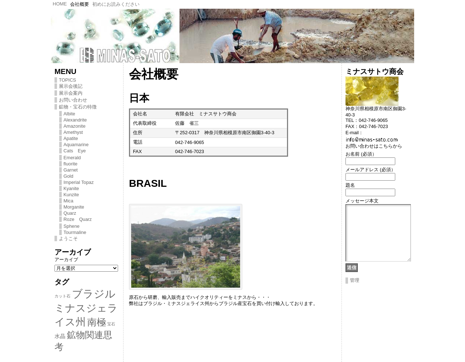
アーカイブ (66, 259)
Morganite (74, 207)
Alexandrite (75, 120)
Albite (69, 113)
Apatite (71, 138)
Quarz (70, 213)
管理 (354, 291)
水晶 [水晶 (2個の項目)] (59, 336)
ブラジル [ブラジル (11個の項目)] (94, 294)
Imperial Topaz (79, 182)
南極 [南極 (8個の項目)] (96, 322)
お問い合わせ (73, 100)
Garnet (71, 170)
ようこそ (68, 238)
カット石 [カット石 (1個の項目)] (62, 296)
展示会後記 (70, 86)
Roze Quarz (78, 219)
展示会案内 (70, 93)
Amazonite (74, 126)
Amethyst (73, 132)
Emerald (72, 157)
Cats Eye (75, 150)
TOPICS (67, 80)
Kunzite (71, 194)
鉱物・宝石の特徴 (78, 107)
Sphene (72, 226)
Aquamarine (76, 144)
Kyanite (71, 188)
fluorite (70, 163)
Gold (68, 176)
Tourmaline (75, 232)
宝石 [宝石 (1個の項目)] (111, 324)
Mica (68, 200)
